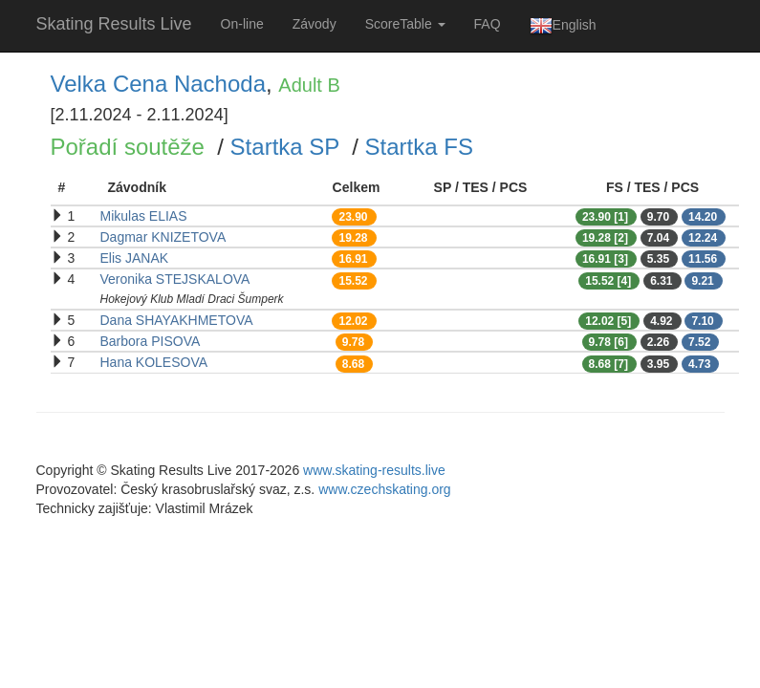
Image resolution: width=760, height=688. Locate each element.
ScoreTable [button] (405, 24)
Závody (315, 24)
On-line (242, 24)
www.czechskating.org (384, 489)
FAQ (487, 24)
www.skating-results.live (374, 470)
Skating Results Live (114, 23)
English (563, 25)
